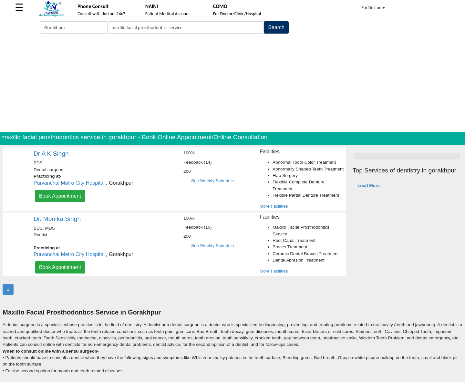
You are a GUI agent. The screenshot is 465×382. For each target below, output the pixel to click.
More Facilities (274, 206)
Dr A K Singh (51, 153)
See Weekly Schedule (212, 180)
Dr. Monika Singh (57, 218)
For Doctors (374, 7)
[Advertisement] (232, 83)
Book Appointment (60, 196)
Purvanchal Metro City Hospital (69, 183)
